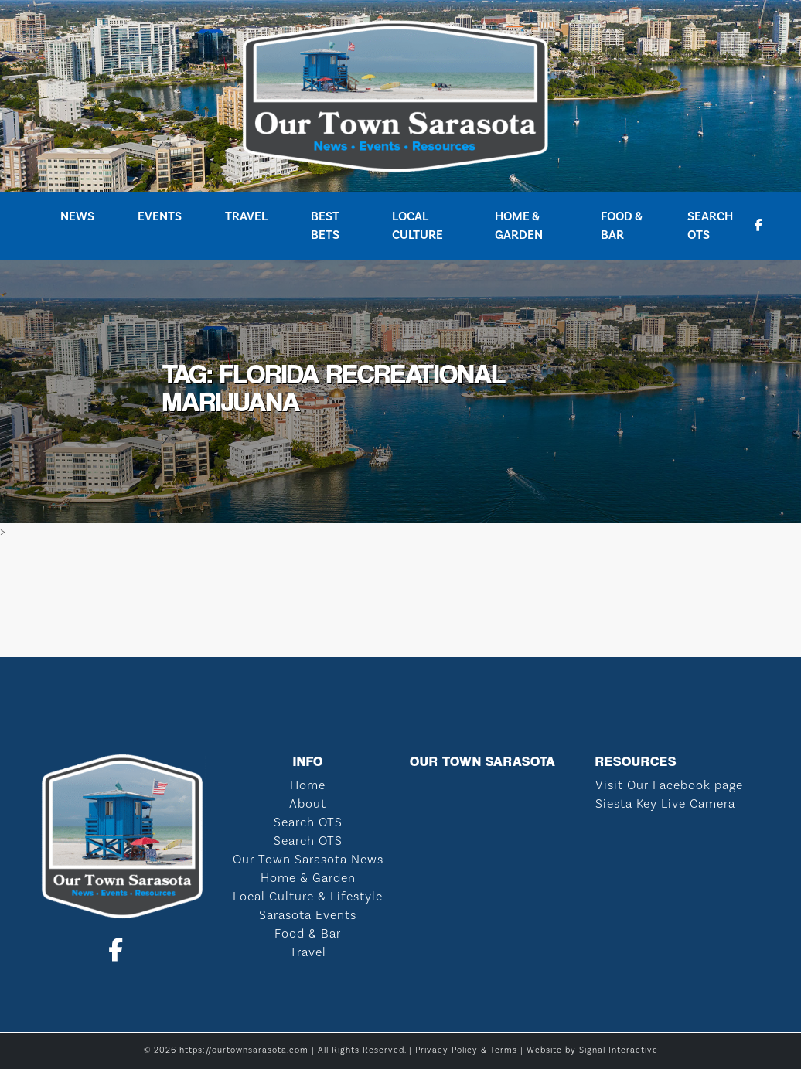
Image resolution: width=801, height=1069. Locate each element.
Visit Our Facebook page (669, 785)
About (307, 804)
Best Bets (325, 226)
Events (160, 216)
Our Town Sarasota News (308, 859)
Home (308, 785)
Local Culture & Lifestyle (308, 896)
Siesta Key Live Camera (665, 804)
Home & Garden (519, 226)
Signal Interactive (618, 1050)
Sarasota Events (307, 915)
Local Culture (417, 226)
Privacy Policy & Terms (466, 1050)
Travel (246, 216)
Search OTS (710, 226)
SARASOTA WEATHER (400, 599)
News (77, 216)
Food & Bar (622, 226)
